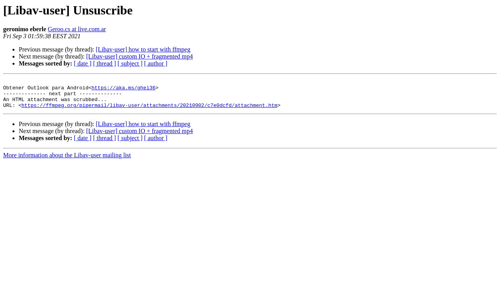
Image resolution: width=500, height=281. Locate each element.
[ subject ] (130, 63)
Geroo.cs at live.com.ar (77, 29)
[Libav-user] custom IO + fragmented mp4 (139, 56)
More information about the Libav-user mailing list (67, 161)
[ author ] (156, 63)
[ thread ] (104, 63)
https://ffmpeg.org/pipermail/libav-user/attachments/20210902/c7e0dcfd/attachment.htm (149, 110)
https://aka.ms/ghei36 (123, 89)
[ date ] (82, 63)
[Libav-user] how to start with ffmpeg (143, 49)
